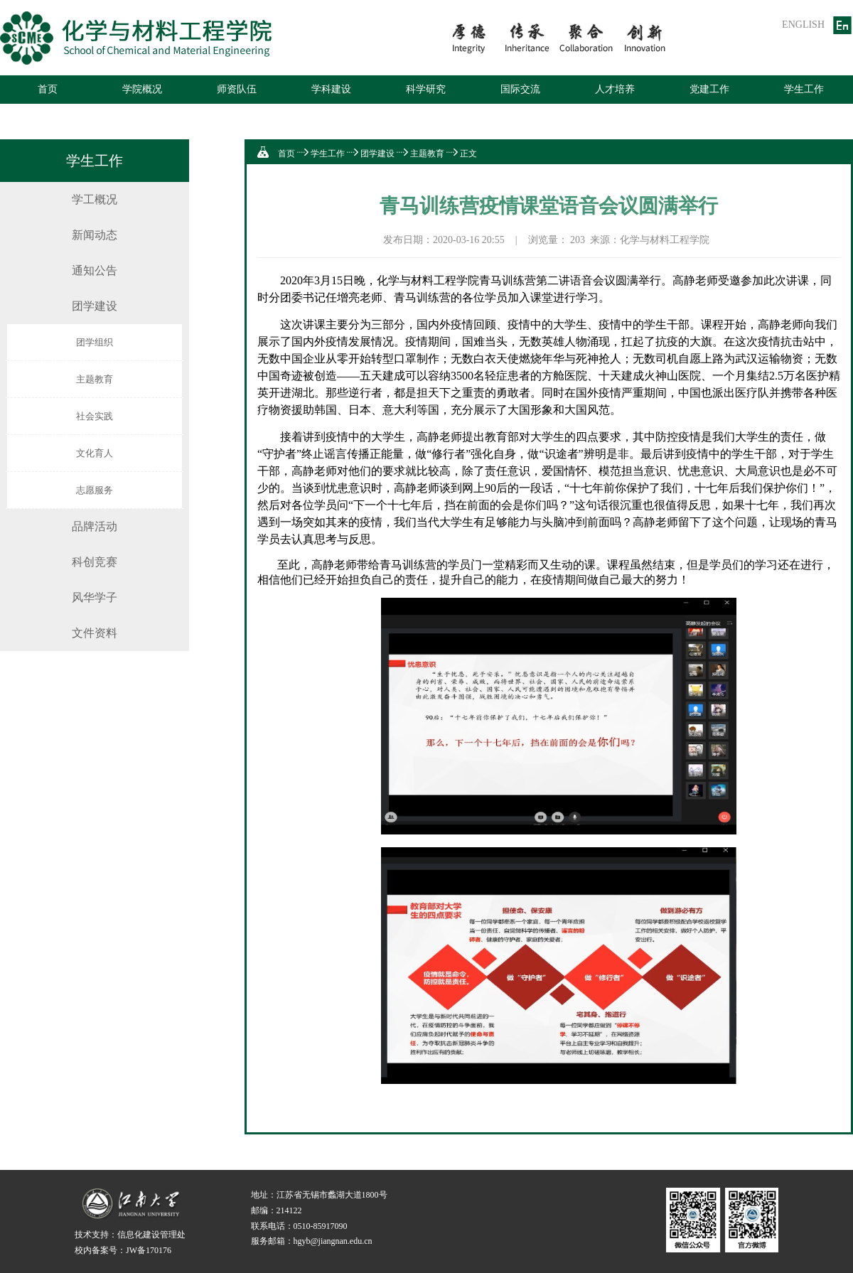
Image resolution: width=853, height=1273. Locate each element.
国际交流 (520, 89)
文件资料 (94, 633)
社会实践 (94, 416)
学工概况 (94, 199)
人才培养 (615, 89)
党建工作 (709, 89)
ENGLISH (803, 24)
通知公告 (94, 270)
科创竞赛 (94, 562)
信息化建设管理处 (151, 1235)
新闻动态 (94, 235)
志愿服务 (94, 490)
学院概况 (142, 89)
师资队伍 (237, 89)
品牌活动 (94, 526)
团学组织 (94, 342)
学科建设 (331, 89)
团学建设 (94, 306)
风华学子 (94, 597)
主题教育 (94, 379)
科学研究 (426, 89)
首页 (48, 89)
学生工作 (804, 89)
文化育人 (94, 453)
